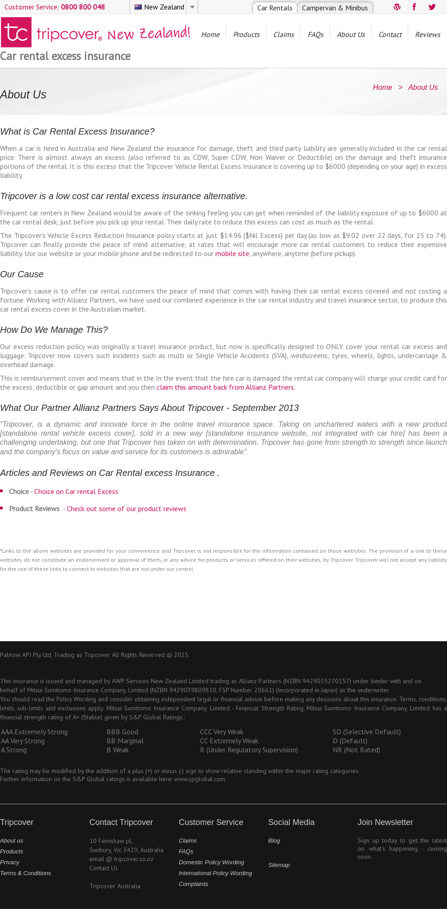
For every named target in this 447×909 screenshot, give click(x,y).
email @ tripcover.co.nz (121, 859)
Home (210, 34)
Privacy (9, 862)
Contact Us (103, 868)
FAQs (315, 34)
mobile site (232, 253)
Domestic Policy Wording (211, 862)
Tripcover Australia (114, 886)
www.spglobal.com (199, 779)
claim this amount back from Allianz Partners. (226, 387)
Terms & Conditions (25, 873)
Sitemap (279, 865)
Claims (283, 34)
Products (246, 34)
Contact (389, 34)
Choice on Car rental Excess (76, 491)
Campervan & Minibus (335, 7)
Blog (274, 840)
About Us (351, 34)
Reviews (427, 34)
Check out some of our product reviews (126, 508)
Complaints (193, 884)
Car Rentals (275, 7)
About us (11, 840)
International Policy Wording (215, 873)
